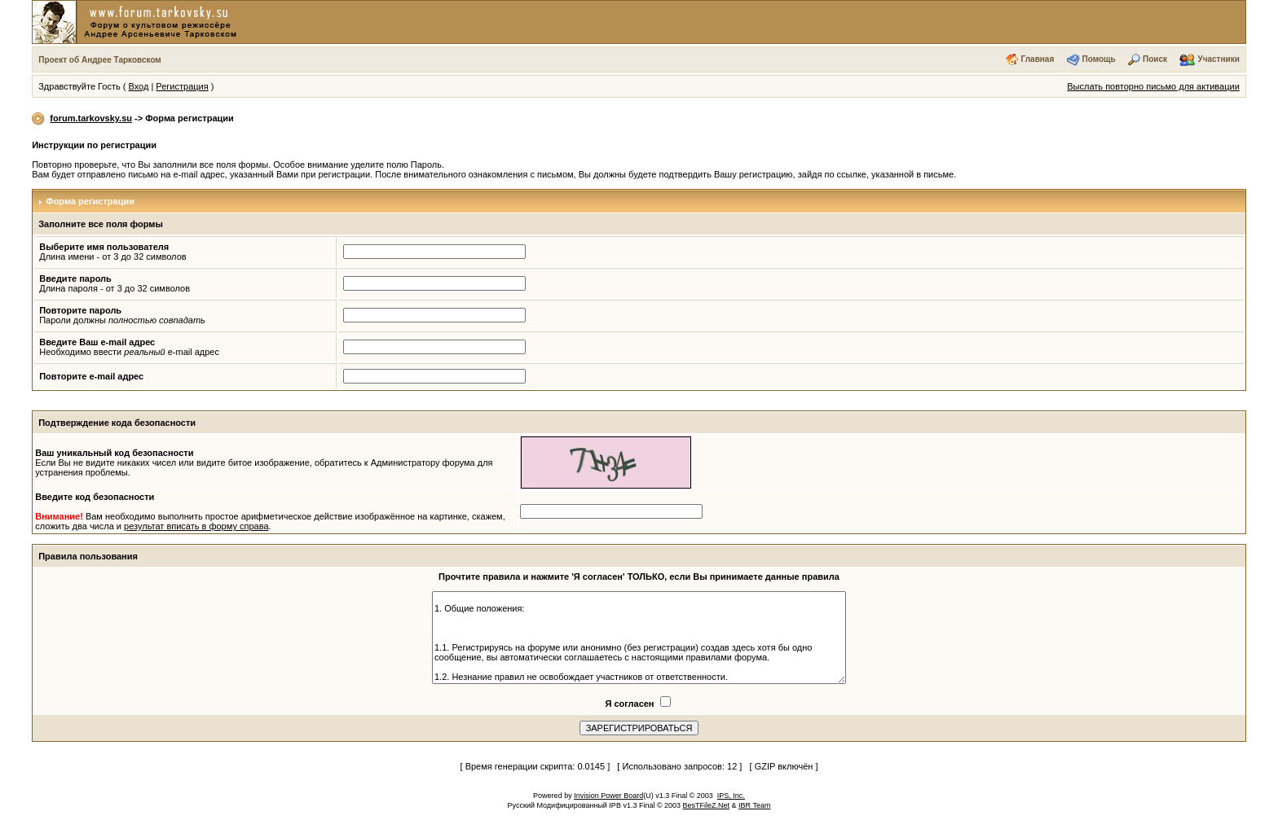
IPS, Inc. (731, 795)
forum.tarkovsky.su (91, 118)
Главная (1038, 59)
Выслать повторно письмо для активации (1153, 86)
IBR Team (754, 805)
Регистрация (182, 86)
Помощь (1099, 59)
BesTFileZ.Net (706, 805)
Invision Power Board (608, 795)
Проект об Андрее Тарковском (99, 59)
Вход (138, 86)
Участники (1218, 59)
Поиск (1155, 59)
